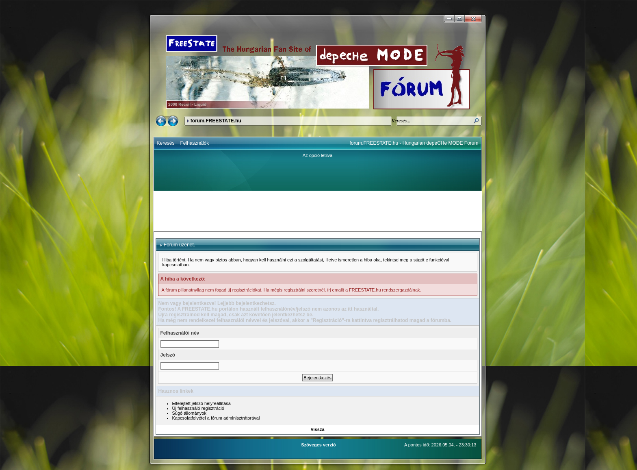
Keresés (166, 143)
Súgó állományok (189, 413)
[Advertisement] (318, 211)
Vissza (317, 429)
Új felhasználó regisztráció (198, 408)
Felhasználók (194, 143)
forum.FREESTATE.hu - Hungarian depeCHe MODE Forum (414, 143)
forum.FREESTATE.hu (216, 121)
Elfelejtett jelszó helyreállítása (201, 403)
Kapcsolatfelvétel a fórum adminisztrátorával (216, 418)
